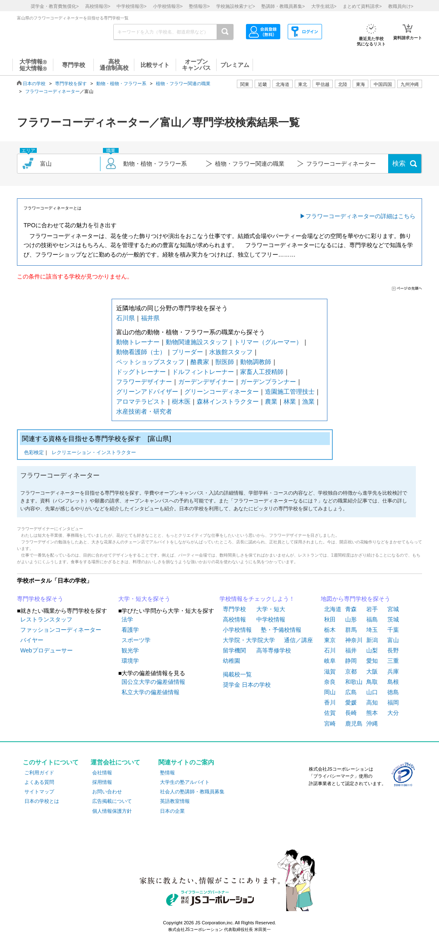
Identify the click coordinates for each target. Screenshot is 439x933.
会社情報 (102, 773)
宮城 (393, 609)
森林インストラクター (228, 401)
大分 (393, 712)
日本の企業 (172, 811)
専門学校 (234, 609)
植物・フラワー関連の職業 (183, 83)
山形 (351, 619)
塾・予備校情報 (281, 629)
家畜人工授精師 (262, 371)
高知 (372, 702)
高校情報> (97, 6)
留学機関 (234, 650)
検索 (399, 163)
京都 (351, 671)
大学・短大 (270, 609)
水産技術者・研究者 (144, 411)
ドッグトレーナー (141, 371)
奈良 (330, 681)
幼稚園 (231, 660)
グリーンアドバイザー (147, 391)
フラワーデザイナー (144, 381)
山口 (372, 692)
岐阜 (330, 660)
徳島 (393, 692)
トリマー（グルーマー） (268, 341)
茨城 (393, 619)
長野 (393, 650)
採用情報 (102, 782)
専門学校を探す (71, 83)
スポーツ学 (136, 640)
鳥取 (372, 681)
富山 (393, 640)
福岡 (393, 702)
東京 (330, 640)
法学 (127, 619)
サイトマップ (39, 792)
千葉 (393, 629)
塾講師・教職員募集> (283, 6)
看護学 (130, 629)
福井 (351, 650)
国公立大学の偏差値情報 (153, 681)
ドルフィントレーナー (203, 371)
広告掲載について (112, 801)
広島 (351, 692)
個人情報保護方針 (112, 811)
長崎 (351, 712)
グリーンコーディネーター (221, 391)
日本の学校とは (41, 801)
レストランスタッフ (46, 619)
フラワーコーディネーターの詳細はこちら (360, 216)
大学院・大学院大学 (249, 640)
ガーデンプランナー (268, 381)
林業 (290, 401)
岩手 (372, 609)
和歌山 (354, 681)
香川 (330, 702)
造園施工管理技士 (290, 391)
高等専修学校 (273, 650)
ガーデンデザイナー (206, 381)
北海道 (282, 84)
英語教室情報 (175, 801)
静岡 (351, 660)
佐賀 (330, 712)
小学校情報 (237, 629)
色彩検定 (34, 453)
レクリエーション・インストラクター (94, 453)
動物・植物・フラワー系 (121, 83)
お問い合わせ (107, 792)
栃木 (330, 629)
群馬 (351, 629)
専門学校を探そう (40, 598)
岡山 (330, 692)
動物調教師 (255, 361)
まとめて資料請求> (362, 6)
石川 (330, 650)
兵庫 (393, 671)
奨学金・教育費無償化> (55, 6)
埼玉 (372, 629)
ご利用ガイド (39, 773)
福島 (372, 619)
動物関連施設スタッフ (197, 341)
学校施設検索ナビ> (235, 6)
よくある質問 (39, 782)
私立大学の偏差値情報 (150, 692)
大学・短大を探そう (144, 598)
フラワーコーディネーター (52, 91)
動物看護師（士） (141, 351)
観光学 (130, 650)
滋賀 (330, 671)
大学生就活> (323, 6)
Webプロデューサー (46, 650)
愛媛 (351, 702)
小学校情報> (168, 6)
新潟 (372, 640)
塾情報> (199, 6)
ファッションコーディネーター (60, 629)
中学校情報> (131, 6)
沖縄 (372, 723)
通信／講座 (298, 640)
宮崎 (330, 723)
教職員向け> (400, 6)
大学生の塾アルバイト (185, 782)
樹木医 (181, 401)
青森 (351, 609)
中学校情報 (270, 619)
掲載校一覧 (237, 674)
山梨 (372, 650)
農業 (271, 401)
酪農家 (200, 361)
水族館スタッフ (231, 351)
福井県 (150, 317)
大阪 (372, 671)
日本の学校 (34, 83)
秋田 (330, 619)
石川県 (125, 317)
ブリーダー (187, 351)
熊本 (372, 712)
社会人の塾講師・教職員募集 (192, 792)
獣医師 (224, 361)
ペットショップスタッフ (150, 361)
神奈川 (354, 640)
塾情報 (167, 773)
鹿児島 (354, 723)
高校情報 (234, 619)
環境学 (130, 660)
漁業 (308, 401)
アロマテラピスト (141, 401)
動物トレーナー (138, 341)
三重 (393, 660)
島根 (393, 681)
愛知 (372, 660)
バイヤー (31, 640)
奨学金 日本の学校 (247, 684)
